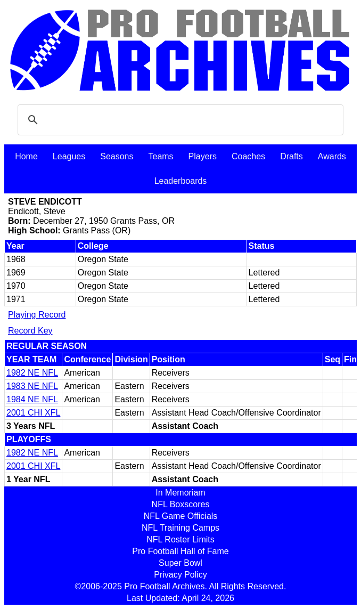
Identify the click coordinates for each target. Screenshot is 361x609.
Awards (332, 156)
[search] (179, 119)
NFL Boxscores (181, 504)
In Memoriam (180, 492)
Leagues (69, 156)
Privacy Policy (180, 574)
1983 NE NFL (32, 386)
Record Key (30, 330)
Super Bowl (180, 562)
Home (26, 156)
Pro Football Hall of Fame (180, 551)
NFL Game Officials (181, 516)
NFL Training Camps (180, 527)
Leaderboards (180, 180)
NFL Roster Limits (180, 539)
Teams (160, 156)
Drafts (291, 156)
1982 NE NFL (32, 372)
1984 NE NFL (32, 399)
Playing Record (37, 314)
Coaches (248, 156)
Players (202, 156)
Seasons (116, 156)
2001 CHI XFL (33, 412)
